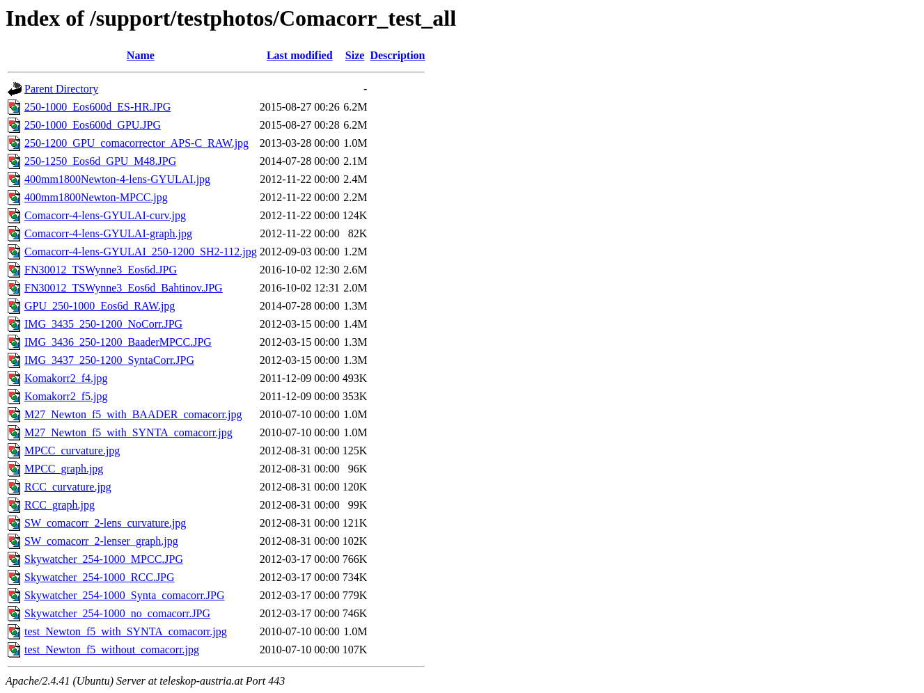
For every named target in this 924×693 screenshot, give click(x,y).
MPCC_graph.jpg (63, 469)
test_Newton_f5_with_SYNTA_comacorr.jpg (125, 631)
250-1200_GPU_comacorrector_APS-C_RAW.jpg (136, 143)
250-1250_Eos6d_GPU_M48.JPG (100, 161)
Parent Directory (61, 89)
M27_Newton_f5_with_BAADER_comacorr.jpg (133, 414)
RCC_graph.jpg (59, 505)
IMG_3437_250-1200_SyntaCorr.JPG (109, 360)
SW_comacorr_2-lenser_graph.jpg (101, 541)
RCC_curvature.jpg (67, 487)
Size (355, 55)
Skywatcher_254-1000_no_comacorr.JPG (117, 613)
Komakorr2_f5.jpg (66, 396)
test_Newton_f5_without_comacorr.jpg (111, 649)
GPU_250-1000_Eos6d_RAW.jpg (99, 306)
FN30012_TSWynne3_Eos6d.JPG (100, 270)
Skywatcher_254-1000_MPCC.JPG (103, 559)
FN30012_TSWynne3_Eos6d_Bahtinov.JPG (123, 288)
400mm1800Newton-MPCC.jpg (96, 197)
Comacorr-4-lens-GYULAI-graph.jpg (108, 233)
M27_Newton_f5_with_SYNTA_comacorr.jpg (128, 432)
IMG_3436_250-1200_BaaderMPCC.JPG (118, 342)
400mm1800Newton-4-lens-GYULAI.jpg (117, 179)
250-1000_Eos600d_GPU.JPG (92, 125)
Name (141, 55)
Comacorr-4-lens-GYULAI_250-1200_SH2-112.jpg (140, 251)
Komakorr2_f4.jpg (66, 378)
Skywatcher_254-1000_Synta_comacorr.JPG (124, 595)
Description (397, 55)
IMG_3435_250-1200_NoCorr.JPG (103, 324)
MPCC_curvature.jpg (72, 450)
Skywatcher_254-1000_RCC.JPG (99, 577)
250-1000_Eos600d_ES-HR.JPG (97, 107)
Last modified (300, 55)
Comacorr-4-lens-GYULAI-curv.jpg (105, 215)
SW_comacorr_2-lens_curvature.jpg (105, 523)
